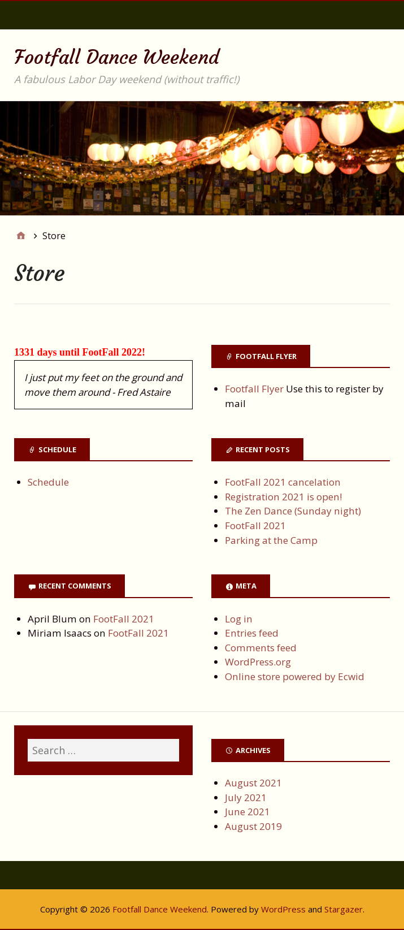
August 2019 (253, 826)
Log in (239, 618)
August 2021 (253, 782)
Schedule (48, 481)
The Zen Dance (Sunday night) (293, 510)
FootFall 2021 (255, 525)
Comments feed (261, 647)
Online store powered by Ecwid (294, 676)
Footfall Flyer (254, 388)
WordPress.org (258, 661)
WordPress (283, 909)
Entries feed (252, 632)
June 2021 (247, 811)
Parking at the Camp (271, 540)
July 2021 (246, 797)
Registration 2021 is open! (283, 496)
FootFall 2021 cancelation (283, 481)
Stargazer (343, 909)
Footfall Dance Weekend (116, 57)
